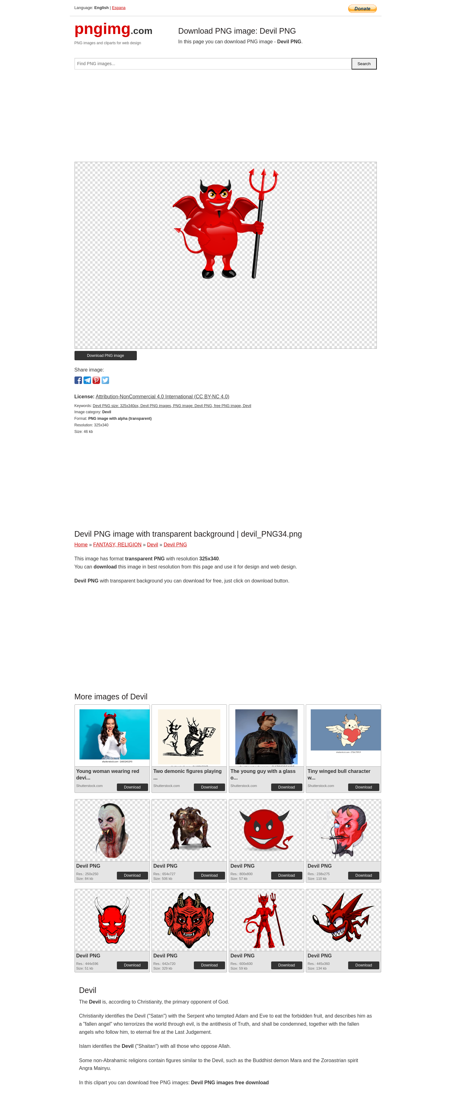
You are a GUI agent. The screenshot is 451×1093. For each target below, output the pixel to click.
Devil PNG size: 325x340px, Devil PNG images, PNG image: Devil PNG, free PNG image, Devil (172, 406)
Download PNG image (105, 355)
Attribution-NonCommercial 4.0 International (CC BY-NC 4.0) (162, 396)
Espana (118, 7)
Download (132, 787)
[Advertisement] (225, 118)
